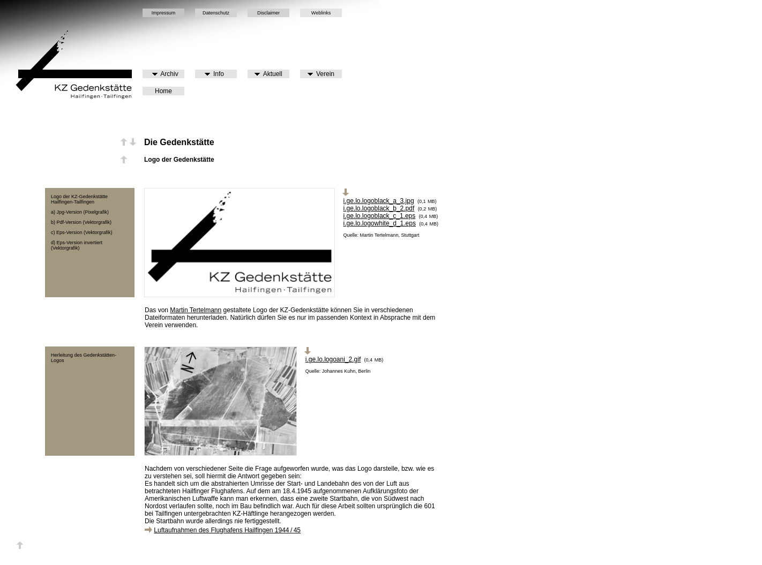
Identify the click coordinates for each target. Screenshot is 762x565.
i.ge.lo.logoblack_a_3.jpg (378, 201)
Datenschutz (216, 13)
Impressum (164, 13)
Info (214, 74)
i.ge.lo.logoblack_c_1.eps (379, 216)
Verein (321, 74)
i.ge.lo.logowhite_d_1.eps (379, 223)
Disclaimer (268, 13)
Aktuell (268, 74)
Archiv (165, 74)
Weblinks (321, 13)
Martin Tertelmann (195, 310)
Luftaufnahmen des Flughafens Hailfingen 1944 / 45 (227, 530)
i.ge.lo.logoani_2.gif (333, 359)
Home (163, 91)
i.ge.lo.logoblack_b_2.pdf (379, 208)
